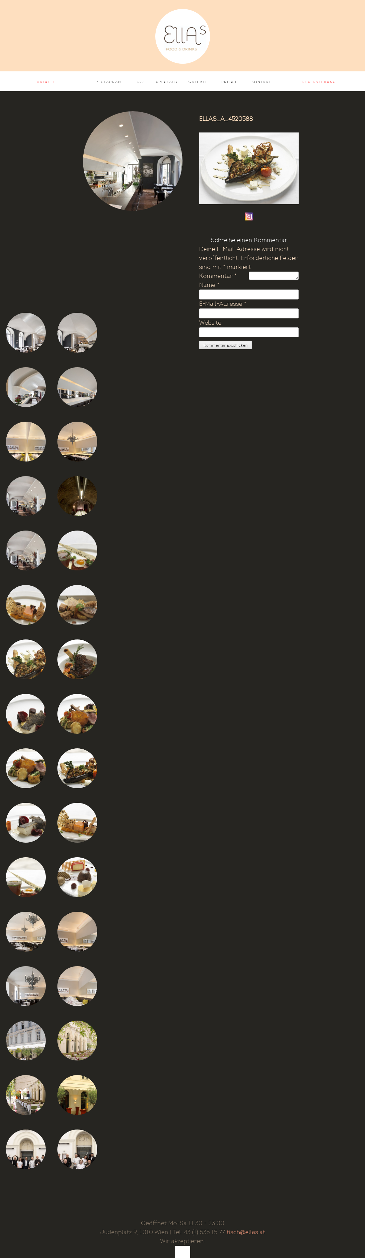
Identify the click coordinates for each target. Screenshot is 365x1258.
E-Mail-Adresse (222, 303)
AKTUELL (46, 82)
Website (210, 322)
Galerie (197, 82)
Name (209, 285)
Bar (139, 82)
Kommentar (218, 276)
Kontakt (261, 82)
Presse (229, 82)
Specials (166, 82)
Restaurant (109, 82)
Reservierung (319, 82)
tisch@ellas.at (246, 1232)
